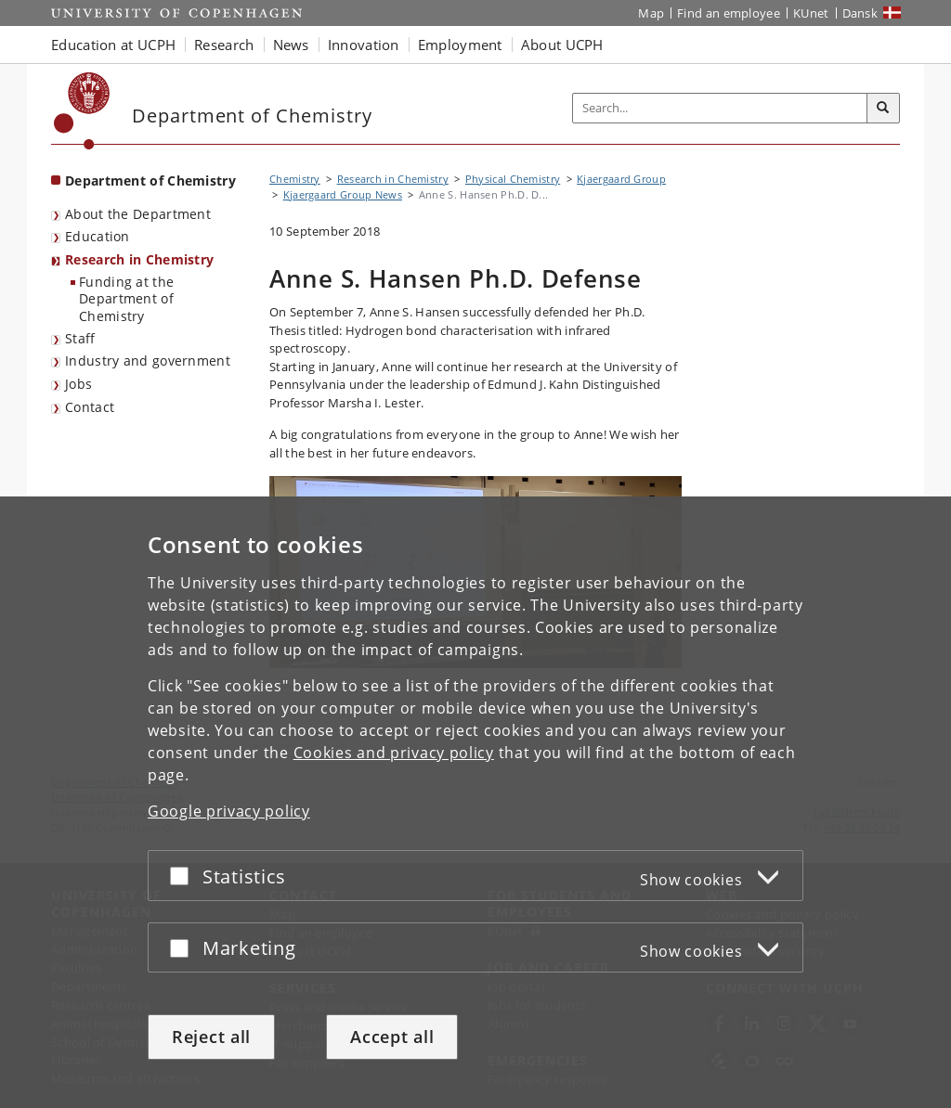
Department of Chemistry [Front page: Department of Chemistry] (150, 180)
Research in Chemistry (139, 259)
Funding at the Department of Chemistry (126, 299)
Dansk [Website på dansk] (860, 13)
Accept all (392, 1036)
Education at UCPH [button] (113, 44)
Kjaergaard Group (621, 179)
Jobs (78, 384)
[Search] (883, 108)
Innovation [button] (363, 44)
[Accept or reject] (184, 875)
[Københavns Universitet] (82, 110)
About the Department (138, 214)
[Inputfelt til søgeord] (720, 108)
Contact (89, 407)
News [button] (291, 44)
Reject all (211, 1036)
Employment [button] (460, 44)
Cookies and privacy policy (393, 752)
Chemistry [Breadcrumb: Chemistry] (294, 179)
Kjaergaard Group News (342, 194)
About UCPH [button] (562, 44)
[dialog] (475, 802)
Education (97, 236)
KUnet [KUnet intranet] (811, 13)
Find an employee (728, 13)
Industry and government (147, 360)
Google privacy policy (229, 811)
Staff (80, 338)
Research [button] (224, 44)
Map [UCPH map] (651, 13)
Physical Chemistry (512, 179)
